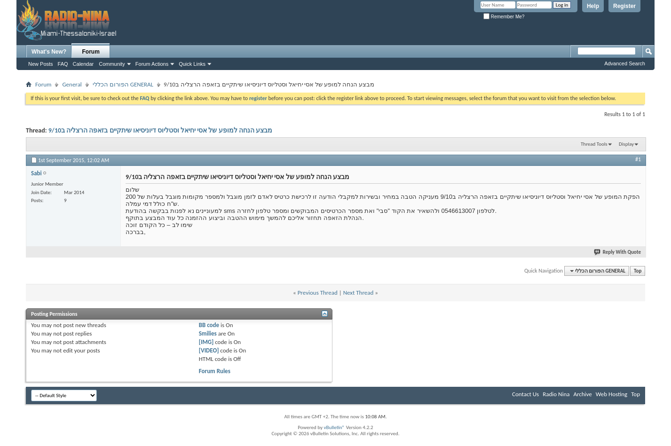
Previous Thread (318, 292)
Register (624, 6)
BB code (209, 325)
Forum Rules (214, 371)
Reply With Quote (618, 252)
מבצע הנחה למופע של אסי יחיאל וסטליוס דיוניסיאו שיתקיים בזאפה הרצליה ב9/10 (160, 130)
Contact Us (525, 394)
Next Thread (358, 292)
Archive (582, 394)
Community (112, 64)
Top (637, 271)
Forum (91, 51)
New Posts (40, 64)
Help (593, 6)
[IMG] (206, 341)
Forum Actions (151, 64)
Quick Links (192, 64)
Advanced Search (624, 63)
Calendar (83, 64)
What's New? (49, 51)
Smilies (208, 333)
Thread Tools (594, 144)
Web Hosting (611, 394)
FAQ (63, 64)
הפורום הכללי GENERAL (123, 84)
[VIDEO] (209, 350)
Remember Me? (503, 16)
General (71, 84)
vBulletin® (334, 427)
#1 (638, 159)
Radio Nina (556, 394)
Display (626, 144)
